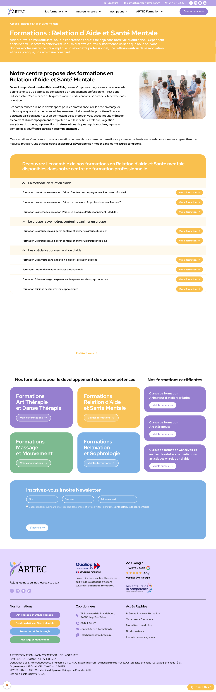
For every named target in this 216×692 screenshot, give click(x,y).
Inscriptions (118, 11)
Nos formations (55, 11)
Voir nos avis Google (138, 582)
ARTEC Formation (149, 11)
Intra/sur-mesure (88, 11)
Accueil (14, 23)
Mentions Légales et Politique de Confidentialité (65, 677)
